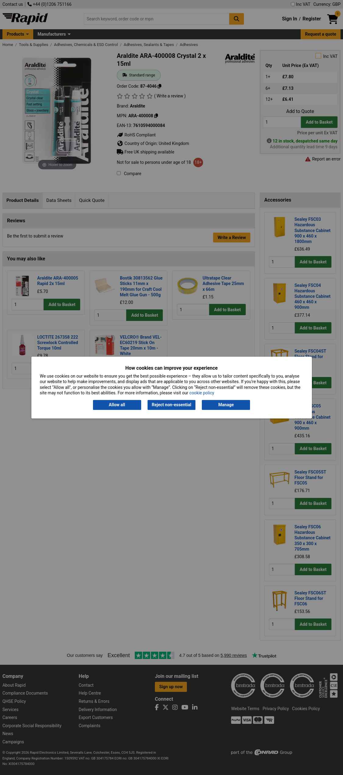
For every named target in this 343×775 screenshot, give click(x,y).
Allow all (117, 405)
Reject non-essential (171, 405)
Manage (226, 405)
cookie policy (201, 392)
